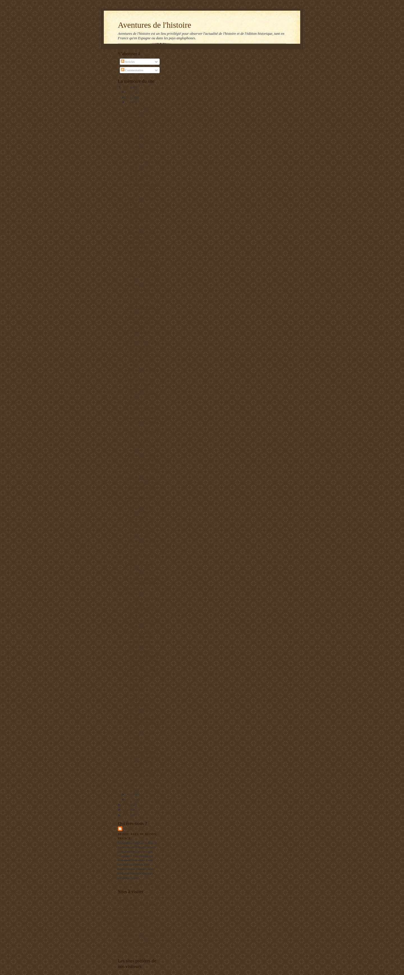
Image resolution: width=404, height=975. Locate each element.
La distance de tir (136, 227)
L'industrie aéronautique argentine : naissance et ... (142, 723)
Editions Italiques (129, 921)
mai (129, 102)
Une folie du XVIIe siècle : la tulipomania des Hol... (143, 360)
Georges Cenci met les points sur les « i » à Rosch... (140, 298)
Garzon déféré (135, 588)
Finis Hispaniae (135, 593)
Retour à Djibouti (137, 704)
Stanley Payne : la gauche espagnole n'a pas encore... (142, 761)
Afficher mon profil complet (135, 883)
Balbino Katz (135, 828)
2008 (126, 809)
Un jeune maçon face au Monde (138, 904)
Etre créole (132, 617)
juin (129, 97)
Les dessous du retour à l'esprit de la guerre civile (140, 775)
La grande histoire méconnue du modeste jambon (142, 393)
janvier (131, 799)
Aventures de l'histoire (154, 24)
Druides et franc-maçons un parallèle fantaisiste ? (142, 469)
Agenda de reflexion (130, 912)
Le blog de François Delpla (135, 939)
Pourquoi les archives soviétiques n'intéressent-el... (139, 569)
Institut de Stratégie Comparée (137, 935)
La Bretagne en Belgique (133, 952)
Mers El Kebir (127, 899)
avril (130, 794)
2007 (126, 815)
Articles (128, 61)
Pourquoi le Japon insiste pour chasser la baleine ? (142, 422)
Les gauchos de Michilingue (135, 917)
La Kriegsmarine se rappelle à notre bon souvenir (140, 445)
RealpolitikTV (127, 908)
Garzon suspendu (136, 516)
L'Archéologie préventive (134, 926)
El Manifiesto (126, 930)
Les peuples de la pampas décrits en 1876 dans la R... (142, 545)
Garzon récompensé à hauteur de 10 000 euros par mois (139, 322)
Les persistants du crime (141, 341)
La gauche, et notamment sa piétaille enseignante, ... (143, 265)
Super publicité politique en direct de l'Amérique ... (142, 189)
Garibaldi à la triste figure (142, 670)
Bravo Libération (136, 403)
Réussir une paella (137, 136)
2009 (126, 804)
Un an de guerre (136, 131)
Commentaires (132, 70)
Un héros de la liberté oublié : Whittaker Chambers (139, 166)
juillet (131, 92)
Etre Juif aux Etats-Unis (141, 107)
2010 (126, 87)
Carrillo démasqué (137, 742)
